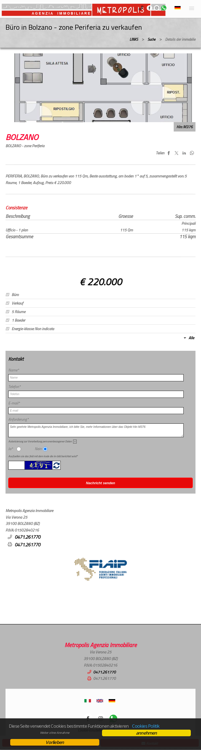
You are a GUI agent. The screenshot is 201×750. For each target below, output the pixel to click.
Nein (38, 448)
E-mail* (14, 403)
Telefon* (14, 386)
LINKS (134, 39)
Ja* (10, 448)
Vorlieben (54, 742)
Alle (191, 338)
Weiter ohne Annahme (54, 733)
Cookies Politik (145, 726)
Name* (13, 370)
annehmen (146, 733)
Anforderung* (18, 419)
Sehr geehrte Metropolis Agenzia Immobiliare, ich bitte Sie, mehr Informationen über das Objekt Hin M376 (96, 430)
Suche (152, 39)
